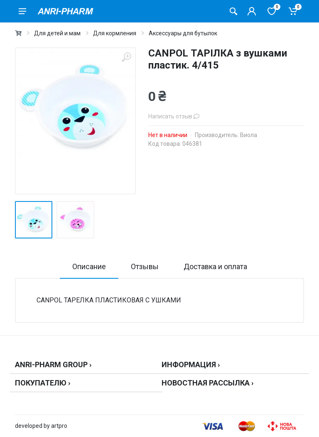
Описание (89, 266)
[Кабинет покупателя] (252, 11)
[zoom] (126, 57)
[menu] (22, 11)
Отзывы (145, 266)
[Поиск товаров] (233, 11)
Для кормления (114, 33)
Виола (248, 135)
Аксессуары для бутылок (183, 33)
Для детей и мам (57, 33)
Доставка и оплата (215, 266)
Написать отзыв (173, 116)
